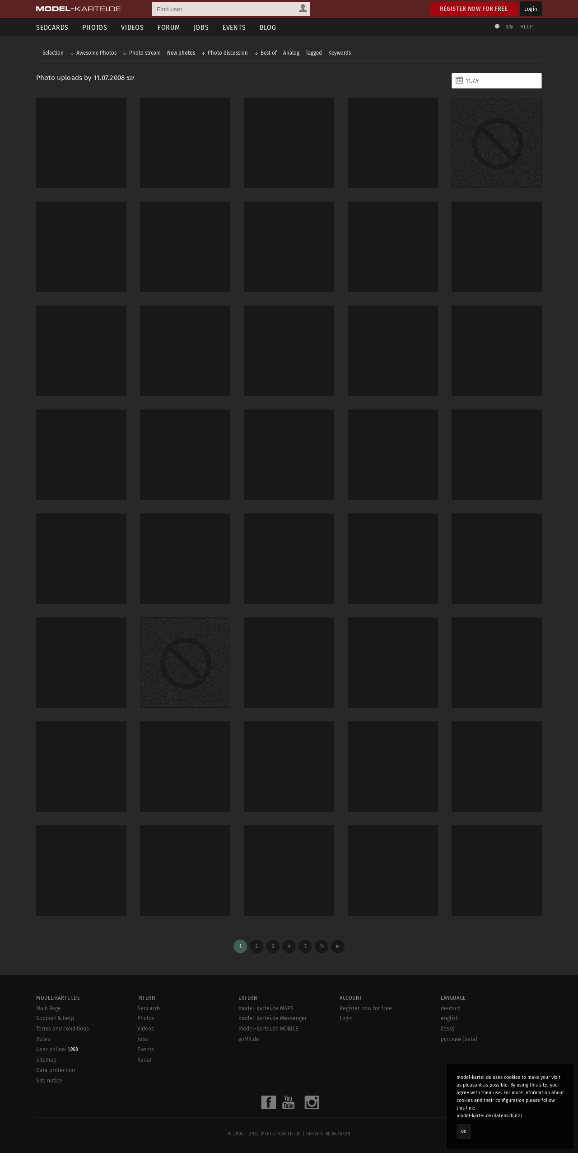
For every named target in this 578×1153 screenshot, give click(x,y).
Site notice (49, 1081)
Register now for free (474, 8)
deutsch (451, 1008)
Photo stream (145, 52)
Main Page (48, 1008)
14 (322, 946)
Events (234, 27)
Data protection (55, 1070)
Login (530, 8)
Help (526, 27)
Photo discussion (228, 52)
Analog (291, 52)
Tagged (314, 52)
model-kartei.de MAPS (266, 1008)
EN (509, 27)
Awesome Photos (96, 52)
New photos (181, 52)
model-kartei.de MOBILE (268, 1029)
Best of (269, 52)
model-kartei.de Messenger (272, 1018)
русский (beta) (459, 1039)
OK (463, 1131)
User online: (57, 1049)
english (450, 1018)
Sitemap (46, 1060)
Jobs (201, 27)
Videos (132, 27)
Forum (169, 27)
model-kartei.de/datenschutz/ (490, 1116)
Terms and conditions (62, 1029)
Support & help (55, 1018)
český (448, 1029)
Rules (43, 1039)
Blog (268, 27)
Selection (53, 52)
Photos (94, 27)
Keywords (339, 52)
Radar (144, 1060)
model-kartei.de (281, 1134)
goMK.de (248, 1039)
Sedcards (52, 27)
